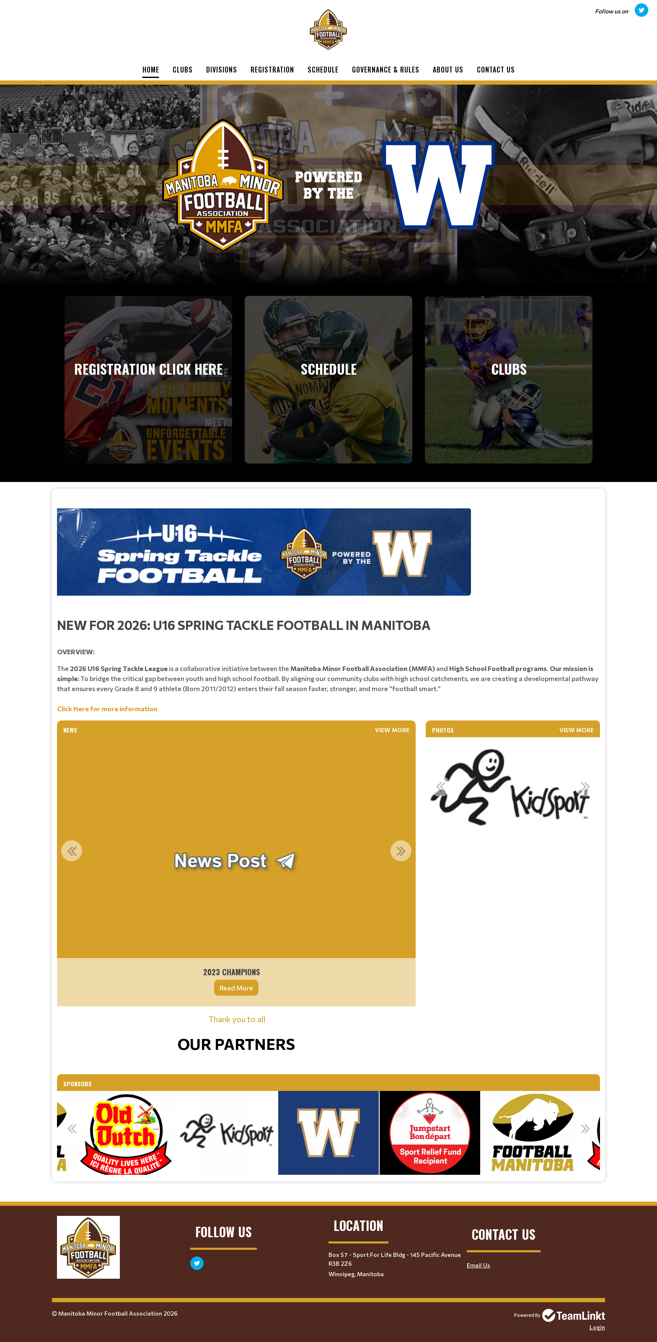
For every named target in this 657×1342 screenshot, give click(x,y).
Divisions (221, 70)
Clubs (183, 70)
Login (597, 1327)
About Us (448, 70)
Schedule (323, 70)
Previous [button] (71, 850)
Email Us (478, 1265)
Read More (236, 988)
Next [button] (401, 850)
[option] (236, 871)
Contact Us (496, 70)
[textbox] (328, 611)
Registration (272, 70)
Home (150, 70)
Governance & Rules (385, 70)
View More (392, 729)
